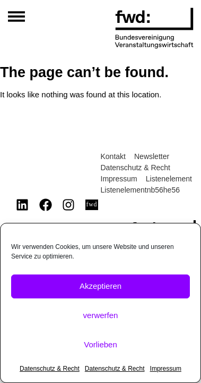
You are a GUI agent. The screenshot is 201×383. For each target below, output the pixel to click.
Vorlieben (100, 344)
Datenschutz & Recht (50, 368)
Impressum (165, 368)
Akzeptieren (100, 285)
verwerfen (100, 315)
